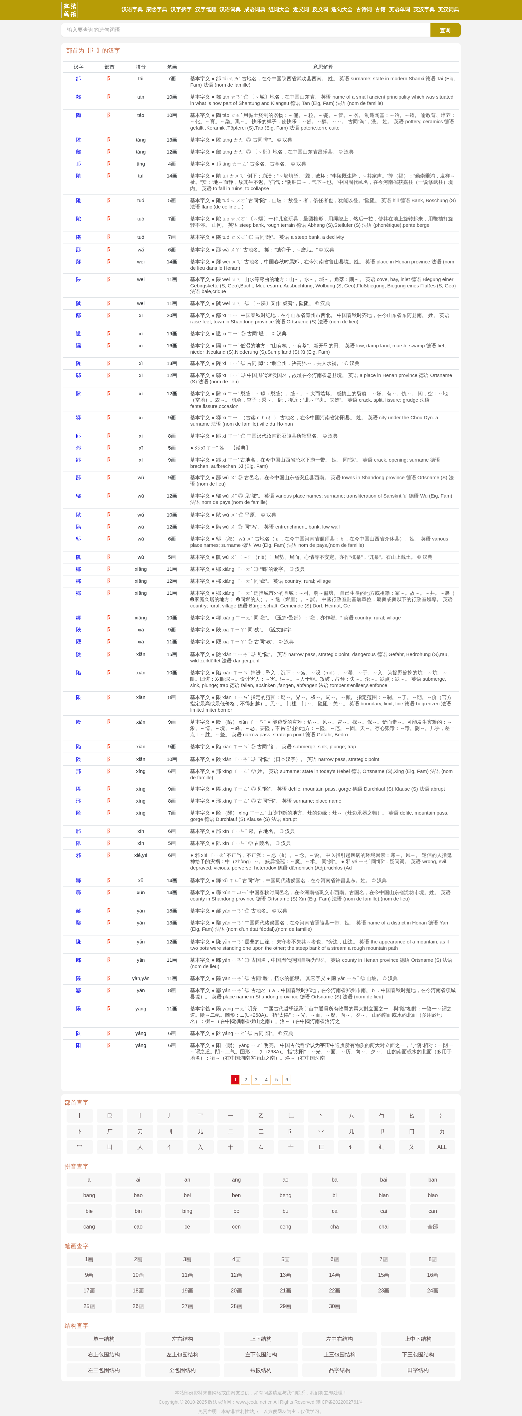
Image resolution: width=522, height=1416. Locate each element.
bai (383, 1180)
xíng (140, 771)
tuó (140, 200)
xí (141, 345)
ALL (442, 1147)
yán (141, 990)
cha (334, 1227)
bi (335, 1195)
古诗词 (364, 9)
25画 (89, 1306)
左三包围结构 (104, 1370)
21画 (285, 1290)
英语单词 (399, 9)
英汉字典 (424, 9)
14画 (172, 175)
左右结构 (182, 1339)
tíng (140, 164)
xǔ (141, 880)
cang (89, 1227)
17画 (89, 1290)
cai (383, 1211)
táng (140, 140)
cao (138, 1227)
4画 (172, 164)
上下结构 (261, 1339)
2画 (138, 1259)
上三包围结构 (340, 1354)
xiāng (141, 569)
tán (140, 97)
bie (89, 1211)
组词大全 (279, 9)
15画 (172, 654)
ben (236, 1195)
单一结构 (104, 1339)
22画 (334, 1290)
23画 (384, 1290)
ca (335, 1211)
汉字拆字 (181, 9)
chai (384, 1227)
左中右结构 (339, 1339)
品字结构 (339, 1370)
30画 (334, 1306)
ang (236, 1180)
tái (140, 78)
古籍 (380, 9)
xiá (140, 629)
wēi (141, 279)
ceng (285, 1227)
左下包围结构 (261, 1354)
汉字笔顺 (205, 9)
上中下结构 (418, 1339)
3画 (187, 1259)
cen (236, 1227)
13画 (172, 140)
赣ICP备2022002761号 (339, 1402)
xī (141, 315)
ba (335, 1180)
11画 (172, 279)
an (187, 1180)
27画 (187, 1306)
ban (432, 1180)
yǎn (141, 941)
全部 (432, 1227)
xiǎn (140, 654)
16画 (172, 345)
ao (286, 1180)
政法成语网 (219, 1402)
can (432, 1211)
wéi (141, 261)
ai (138, 1180)
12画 (172, 152)
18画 (172, 910)
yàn (141, 910)
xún (141, 892)
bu (286, 1211)
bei (187, 1195)
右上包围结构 (104, 1354)
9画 (172, 417)
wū (140, 496)
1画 (89, 1259)
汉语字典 (132, 9)
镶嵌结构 (261, 1370)
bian (384, 1195)
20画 (172, 315)
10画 (172, 97)
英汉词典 (448, 9)
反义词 (320, 9)
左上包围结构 (182, 1354)
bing (187, 1211)
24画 (432, 1290)
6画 (172, 249)
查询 (445, 30)
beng (286, 1195)
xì (141, 363)
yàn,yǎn (140, 978)
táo (140, 115)
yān (141, 922)
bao (138, 1195)
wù (140, 527)
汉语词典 (230, 9)
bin (138, 1211)
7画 (172, 78)
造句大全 (342, 9)
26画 (138, 1306)
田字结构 (418, 1370)
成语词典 (254, 9)
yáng (140, 1008)
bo (236, 1211)
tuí (141, 175)
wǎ (141, 249)
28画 (236, 1306)
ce (187, 1227)
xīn (140, 831)
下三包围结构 (418, 1354)
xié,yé (140, 855)
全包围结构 (182, 1370)
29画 (285, 1306)
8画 (172, 436)
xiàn (140, 672)
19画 (172, 333)
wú (140, 477)
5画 (172, 200)
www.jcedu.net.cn (254, 1402)
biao (433, 1195)
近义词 (301, 9)
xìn (140, 843)
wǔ (140, 515)
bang (89, 1195)
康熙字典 (156, 9)
